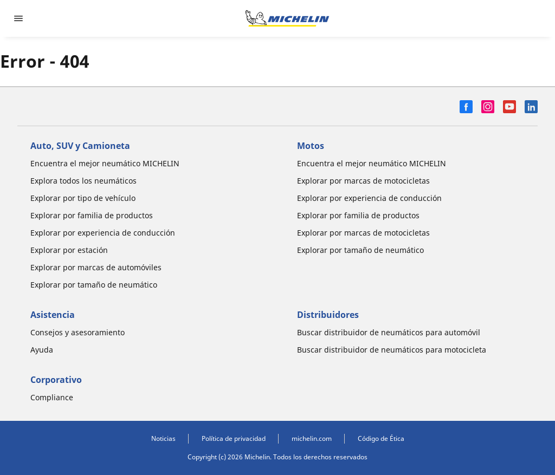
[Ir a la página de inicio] (287, 18)
